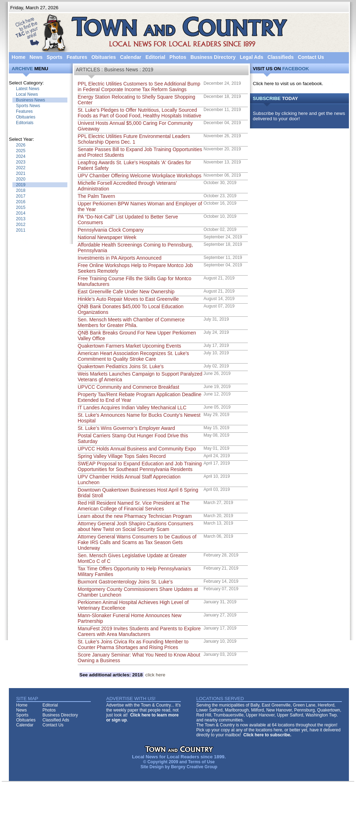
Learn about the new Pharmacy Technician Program (135, 516)
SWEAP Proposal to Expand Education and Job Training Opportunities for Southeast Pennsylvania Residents (140, 466)
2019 (21, 184)
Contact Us (311, 57)
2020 (21, 179)
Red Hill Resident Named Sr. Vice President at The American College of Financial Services (133, 505)
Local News (27, 94)
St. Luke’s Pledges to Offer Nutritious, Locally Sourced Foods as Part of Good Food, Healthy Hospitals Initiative (139, 112)
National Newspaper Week (107, 237)
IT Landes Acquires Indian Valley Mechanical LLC (132, 407)
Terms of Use (201, 761)
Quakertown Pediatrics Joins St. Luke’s (121, 366)
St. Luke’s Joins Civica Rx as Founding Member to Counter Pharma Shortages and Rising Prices (133, 644)
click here (122, 674)
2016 (21, 201)
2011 (21, 230)
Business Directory (213, 57)
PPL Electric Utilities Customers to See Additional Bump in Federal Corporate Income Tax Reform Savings (139, 86)
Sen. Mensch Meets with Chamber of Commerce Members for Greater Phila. (131, 322)
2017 (21, 196)
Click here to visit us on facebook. (288, 83)
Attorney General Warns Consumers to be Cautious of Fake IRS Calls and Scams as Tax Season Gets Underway (137, 542)
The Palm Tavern (96, 196)
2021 (21, 173)
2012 (21, 224)
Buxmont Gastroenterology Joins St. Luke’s (125, 582)
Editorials (24, 122)
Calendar (130, 57)
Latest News (27, 88)
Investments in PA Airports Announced (119, 258)
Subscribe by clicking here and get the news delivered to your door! (299, 116)
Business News (30, 100)
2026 (21, 145)
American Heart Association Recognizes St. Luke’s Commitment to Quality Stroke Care (133, 356)
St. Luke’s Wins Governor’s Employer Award (126, 428)
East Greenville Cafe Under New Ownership (126, 291)
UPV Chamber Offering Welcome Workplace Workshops (139, 175)
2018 (21, 190)
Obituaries (103, 57)
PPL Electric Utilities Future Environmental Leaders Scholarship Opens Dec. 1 (134, 139)
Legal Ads (251, 57)
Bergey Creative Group (194, 766)
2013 (21, 218)
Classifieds (280, 57)
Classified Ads (56, 720)
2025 (21, 150)
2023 (21, 162)
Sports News (28, 105)
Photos (177, 57)
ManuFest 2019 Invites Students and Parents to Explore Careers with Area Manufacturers (139, 631)
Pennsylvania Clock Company (111, 230)
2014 (21, 213)
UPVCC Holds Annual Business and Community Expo (137, 449)
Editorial (155, 57)
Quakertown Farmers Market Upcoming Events (129, 346)
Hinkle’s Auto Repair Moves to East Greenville (128, 299)
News (36, 57)
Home (19, 57)
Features (77, 57)
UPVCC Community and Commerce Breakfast (128, 387)
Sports (54, 57)
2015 (21, 207)
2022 (21, 167)
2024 (21, 156)
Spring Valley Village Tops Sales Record (122, 456)
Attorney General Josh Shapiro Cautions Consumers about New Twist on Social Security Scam (135, 526)
